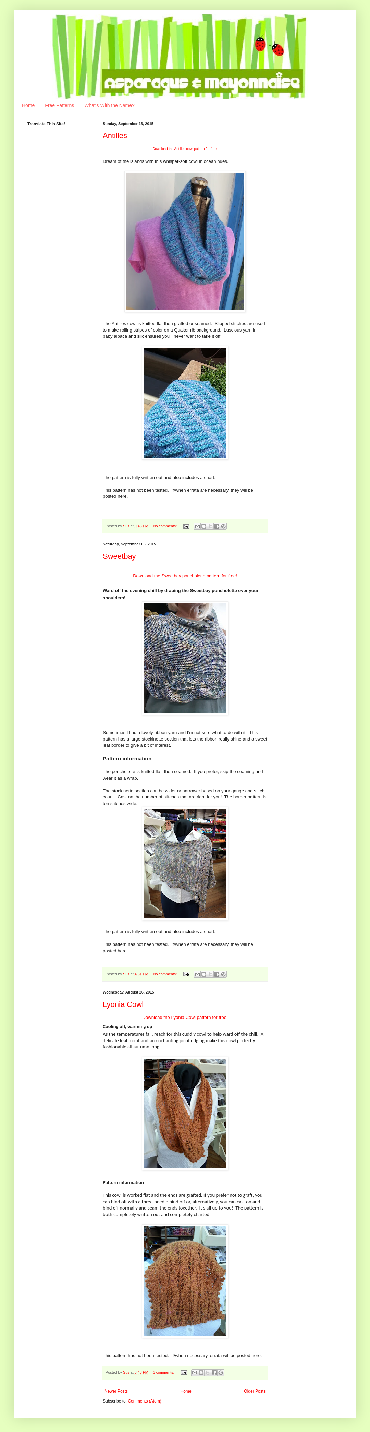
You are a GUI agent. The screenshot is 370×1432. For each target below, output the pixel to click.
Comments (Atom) (144, 1401)
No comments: (165, 526)
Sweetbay (119, 556)
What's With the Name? (109, 105)
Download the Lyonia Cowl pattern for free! (184, 1017)
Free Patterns (59, 105)
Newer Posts (116, 1391)
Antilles (115, 135)
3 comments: (164, 1372)
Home (28, 105)
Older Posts (255, 1391)
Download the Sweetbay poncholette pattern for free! (185, 575)
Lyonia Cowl (123, 1004)
